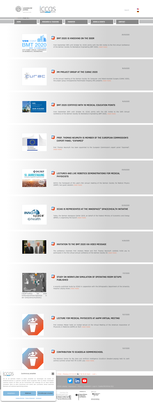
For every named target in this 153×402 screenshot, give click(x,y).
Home (20, 18)
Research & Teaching (50, 22)
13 (72, 374)
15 (75, 374)
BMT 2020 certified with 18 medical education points (86, 105)
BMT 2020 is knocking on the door (75, 38)
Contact (122, 22)
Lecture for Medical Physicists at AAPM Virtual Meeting (88, 318)
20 (85, 374)
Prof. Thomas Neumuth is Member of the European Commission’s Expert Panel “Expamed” (92, 139)
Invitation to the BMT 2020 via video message (81, 244)
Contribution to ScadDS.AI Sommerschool (80, 352)
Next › (89, 374)
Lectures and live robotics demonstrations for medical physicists (88, 175)
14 (74, 374)
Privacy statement (84, 386)
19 (83, 374)
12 (70, 374)
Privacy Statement (30, 398)
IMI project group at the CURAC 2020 (77, 72)
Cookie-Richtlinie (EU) (105, 386)
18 (81, 374)
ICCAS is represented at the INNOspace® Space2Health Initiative (92, 209)
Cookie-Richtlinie (20, 398)
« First (59, 374)
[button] (53, 374)
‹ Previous (65, 374)
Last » (94, 374)
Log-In (94, 386)
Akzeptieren (11, 393)
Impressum (38, 398)
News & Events (99, 22)
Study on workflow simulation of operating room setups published (89, 278)
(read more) (103, 47)
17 (79, 374)
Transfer (71, 22)
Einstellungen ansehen (45, 393)
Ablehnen (28, 393)
